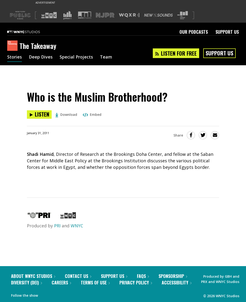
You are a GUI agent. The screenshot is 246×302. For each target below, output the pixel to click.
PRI (57, 226)
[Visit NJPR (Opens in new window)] (105, 15)
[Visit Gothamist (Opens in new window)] (68, 15)
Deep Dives (41, 57)
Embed (92, 114)
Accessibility (176, 282)
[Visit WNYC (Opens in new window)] (49, 15)
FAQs (143, 276)
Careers (61, 282)
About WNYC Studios (33, 276)
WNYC (77, 226)
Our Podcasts (193, 32)
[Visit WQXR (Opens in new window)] (129, 15)
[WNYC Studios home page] (29, 32)
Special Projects (76, 57)
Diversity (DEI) (26, 282)
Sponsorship (173, 276)
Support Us (227, 32)
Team (106, 57)
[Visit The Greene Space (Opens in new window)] (182, 15)
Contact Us (78, 276)
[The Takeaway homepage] (13, 46)
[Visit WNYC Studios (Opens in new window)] (84, 15)
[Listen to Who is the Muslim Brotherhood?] (39, 114)
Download (66, 114)
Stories (14, 57)
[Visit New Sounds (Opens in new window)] (158, 15)
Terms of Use (95, 282)
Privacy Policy (135, 282)
